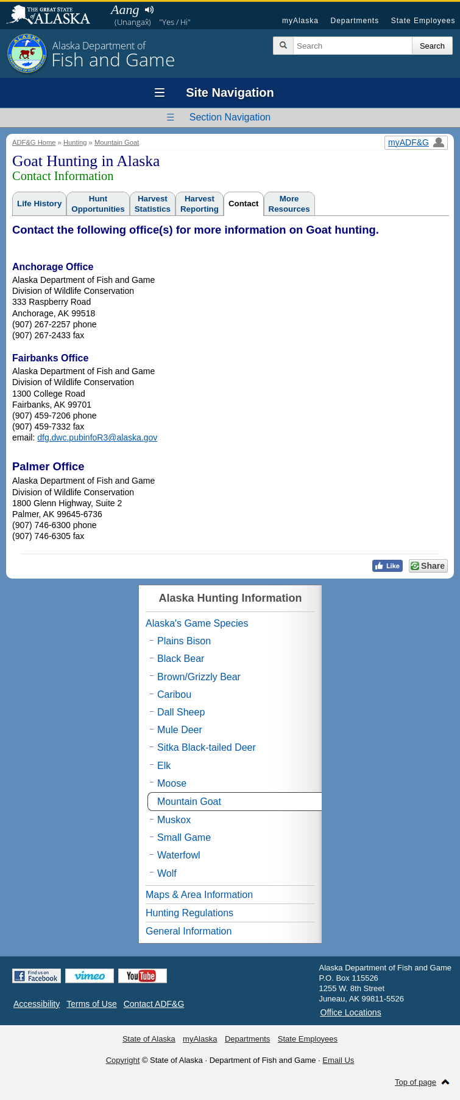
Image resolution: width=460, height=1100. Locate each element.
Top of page (415, 1082)
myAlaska (300, 20)
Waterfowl (178, 855)
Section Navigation (230, 117)
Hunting (75, 142)
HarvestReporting (199, 204)
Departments (354, 20)
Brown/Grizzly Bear (199, 677)
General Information (189, 931)
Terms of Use (91, 1004)
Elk (164, 766)
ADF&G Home (34, 142)
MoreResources (289, 204)
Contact (243, 203)
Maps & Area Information (199, 894)
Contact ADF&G (154, 1004)
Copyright (123, 1060)
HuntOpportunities (97, 204)
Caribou (174, 694)
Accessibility (36, 1004)
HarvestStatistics (153, 204)
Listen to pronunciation (149, 10)
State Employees (423, 20)
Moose (171, 783)
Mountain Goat (116, 142)
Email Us (338, 1060)
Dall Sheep (181, 712)
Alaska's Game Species (197, 623)
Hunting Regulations (189, 913)
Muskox (174, 820)
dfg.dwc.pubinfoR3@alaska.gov (97, 437)
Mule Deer (179, 730)
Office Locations (350, 1012)
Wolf (167, 873)
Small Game (184, 837)
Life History (39, 203)
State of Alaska (54, 16)
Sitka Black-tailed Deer (206, 747)
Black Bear (180, 658)
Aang (125, 9)
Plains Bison (184, 641)
